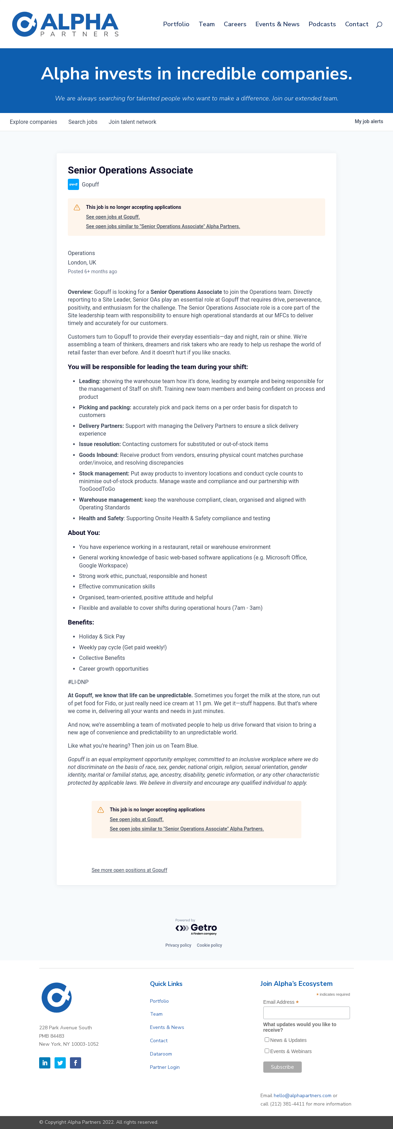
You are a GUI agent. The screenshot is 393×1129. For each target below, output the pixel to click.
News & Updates (288, 1040)
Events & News (278, 25)
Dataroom (161, 1054)
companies (33, 122)
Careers (235, 25)
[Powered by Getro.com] (196, 927)
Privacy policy (178, 945)
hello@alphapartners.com (302, 1095)
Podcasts (322, 25)
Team (207, 25)
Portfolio (176, 25)
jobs (82, 122)
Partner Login (165, 1067)
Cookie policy (209, 945)
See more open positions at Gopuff (129, 870)
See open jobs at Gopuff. (113, 217)
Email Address (281, 1002)
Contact (357, 25)
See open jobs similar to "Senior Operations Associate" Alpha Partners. (163, 226)
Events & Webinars (291, 1051)
